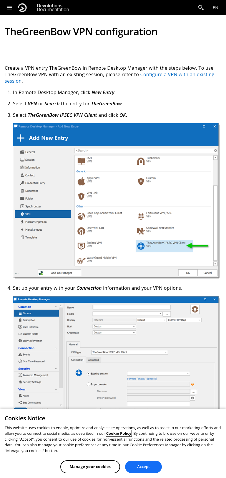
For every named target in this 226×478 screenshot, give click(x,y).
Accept (143, 466)
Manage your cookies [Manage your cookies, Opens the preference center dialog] (90, 466)
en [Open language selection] (215, 7)
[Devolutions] (22, 7)
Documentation (53, 7)
